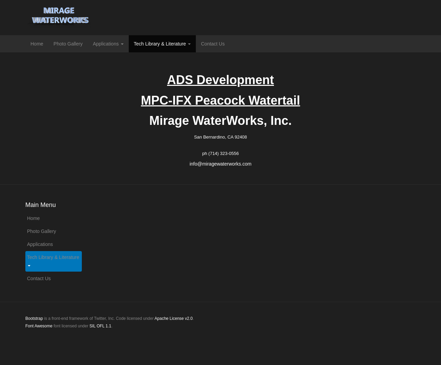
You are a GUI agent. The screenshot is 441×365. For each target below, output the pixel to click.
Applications (108, 44)
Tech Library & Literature (162, 44)
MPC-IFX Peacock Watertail (220, 100)
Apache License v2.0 (173, 318)
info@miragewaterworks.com (221, 164)
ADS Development (220, 80)
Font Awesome (38, 326)
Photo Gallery (68, 44)
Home (36, 44)
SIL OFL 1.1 (100, 326)
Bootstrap (34, 318)
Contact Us (213, 44)
